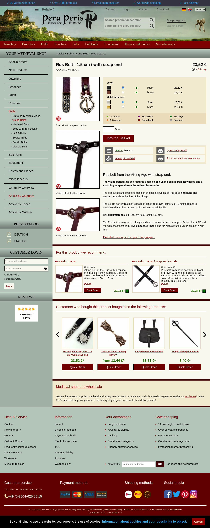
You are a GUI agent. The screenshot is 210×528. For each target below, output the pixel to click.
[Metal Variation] (123, 102)
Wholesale (10, 458)
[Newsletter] (160, 464)
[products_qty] (108, 129)
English (20, 241)
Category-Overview (21, 187)
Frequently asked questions (20, 446)
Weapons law (63, 463)
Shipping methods (65, 429)
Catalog (60, 53)
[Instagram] (193, 494)
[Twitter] (176, 494)
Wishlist (143, 9)
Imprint (59, 424)
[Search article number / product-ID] (129, 25)
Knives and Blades (137, 44)
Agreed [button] (198, 521)
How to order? (12, 429)
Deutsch (21, 234)
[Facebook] (168, 494)
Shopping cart (176, 20)
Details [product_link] (88, 283)
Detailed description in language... (129, 237)
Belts (70, 53)
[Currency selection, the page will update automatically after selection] (200, 9)
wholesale (190, 396)
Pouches (60, 44)
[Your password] (26, 268)
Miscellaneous (165, 44)
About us (60, 458)
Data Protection (13, 452)
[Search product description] (129, 20)
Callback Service (14, 441)
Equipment (111, 44)
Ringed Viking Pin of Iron (185, 351)
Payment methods (65, 435)
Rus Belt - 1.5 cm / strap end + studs (154, 261)
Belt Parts (91, 44)
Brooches (28, 44)
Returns (9, 435)
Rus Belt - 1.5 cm (65, 261)
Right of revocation (66, 441)
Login (126, 9)
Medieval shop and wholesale (79, 387)
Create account (11, 275)
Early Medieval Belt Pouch (149, 351)
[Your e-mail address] (26, 261)
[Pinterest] (185, 494)
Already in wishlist (125, 158)
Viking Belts (81, 53)
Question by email (177, 150)
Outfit (44, 44)
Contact (110, 9)
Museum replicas (14, 463)
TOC (57, 446)
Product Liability (64, 452)
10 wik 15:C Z (98, 53)
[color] (123, 87)
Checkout (162, 9)
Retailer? (48, 9)
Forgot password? (12, 279)
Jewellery (10, 44)
